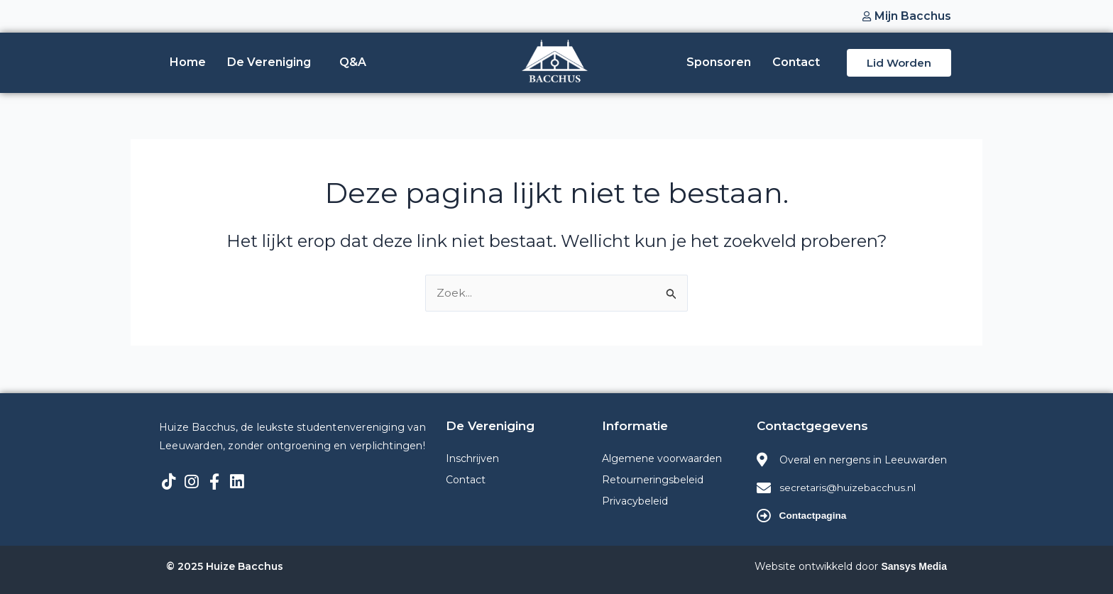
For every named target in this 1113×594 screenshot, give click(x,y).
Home (188, 63)
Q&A (352, 63)
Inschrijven (472, 457)
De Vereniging (269, 63)
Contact (796, 63)
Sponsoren (718, 63)
